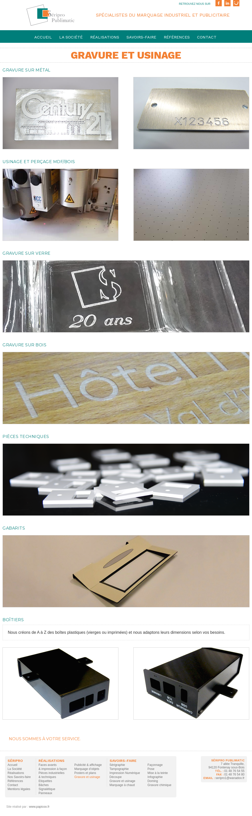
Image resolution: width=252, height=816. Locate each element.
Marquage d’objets (86, 769)
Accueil (43, 37)
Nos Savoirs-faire (19, 777)
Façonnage (155, 765)
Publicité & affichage (88, 765)
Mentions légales (19, 789)
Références (177, 37)
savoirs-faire (141, 37)
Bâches (44, 785)
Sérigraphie (117, 765)
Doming (152, 781)
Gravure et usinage (87, 777)
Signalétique (47, 789)
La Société (15, 769)
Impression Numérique (125, 773)
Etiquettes (45, 781)
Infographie (155, 777)
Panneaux (45, 793)
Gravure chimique (159, 785)
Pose (150, 769)
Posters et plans (85, 773)
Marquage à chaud (122, 785)
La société (71, 37)
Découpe (116, 777)
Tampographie (119, 769)
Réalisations (104, 37)
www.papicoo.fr (39, 806)
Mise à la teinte (157, 773)
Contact (206, 37)
